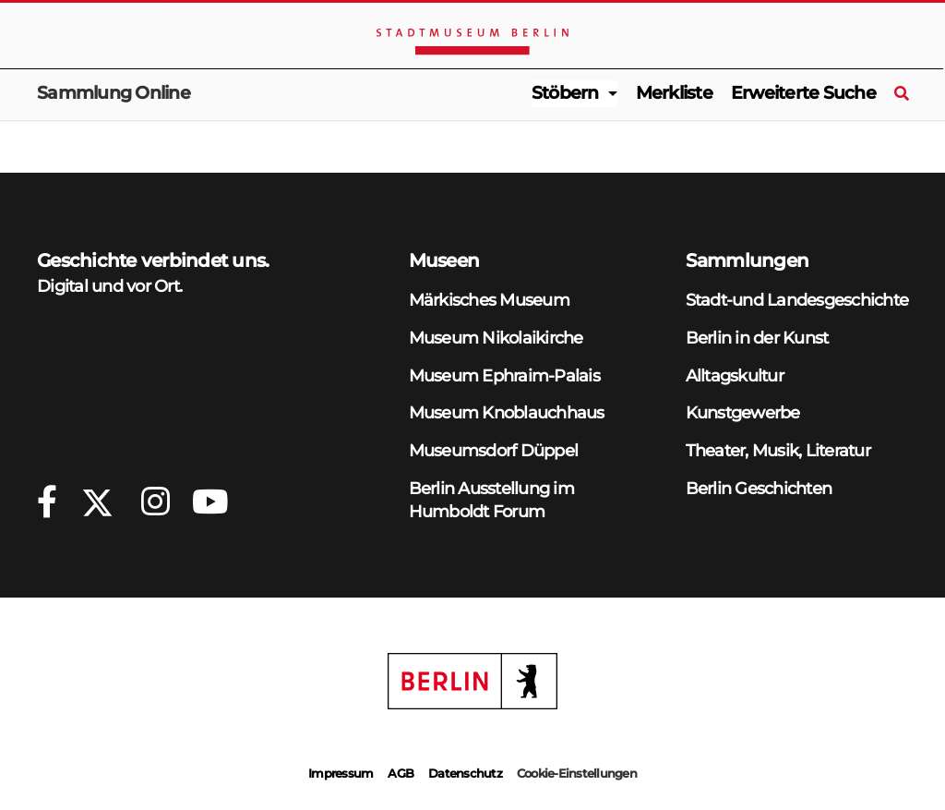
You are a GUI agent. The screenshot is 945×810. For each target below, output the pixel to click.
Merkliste (674, 92)
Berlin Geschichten (759, 488)
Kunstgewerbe (743, 412)
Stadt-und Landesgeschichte (797, 299)
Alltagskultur (735, 375)
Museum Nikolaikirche (496, 337)
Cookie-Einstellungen (577, 773)
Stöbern (565, 92)
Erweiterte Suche (803, 92)
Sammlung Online (113, 92)
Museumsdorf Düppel (494, 450)
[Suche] (901, 94)
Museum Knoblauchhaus (506, 412)
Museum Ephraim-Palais (504, 375)
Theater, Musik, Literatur (778, 450)
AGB (400, 773)
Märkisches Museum (489, 299)
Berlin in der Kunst (757, 337)
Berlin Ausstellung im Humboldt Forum (491, 499)
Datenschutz (465, 773)
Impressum (340, 773)
